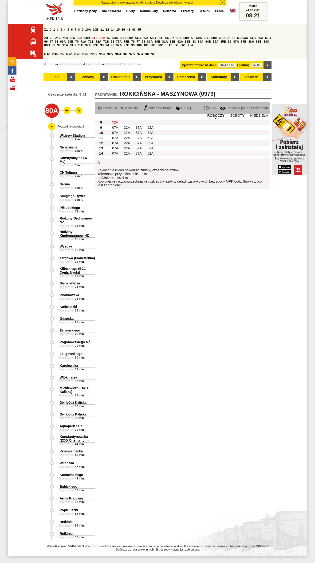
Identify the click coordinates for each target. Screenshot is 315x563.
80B (157, 41)
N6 (125, 54)
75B (126, 41)
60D (221, 38)
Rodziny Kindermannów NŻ (74, 233)
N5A (109, 54)
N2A (69, 54)
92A (88, 45)
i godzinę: (243, 65)
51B (102, 38)
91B (72, 45)
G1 (176, 45)
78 (143, 41)
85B (223, 41)
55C (160, 38)
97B (126, 45)
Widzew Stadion (72, 135)
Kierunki (129, 108)
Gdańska (67, 318)
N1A (47, 54)
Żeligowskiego (71, 354)
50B (87, 38)
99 (133, 45)
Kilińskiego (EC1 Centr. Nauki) (73, 270)
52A (115, 122)
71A (83, 41)
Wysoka (66, 246)
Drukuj (183, 108)
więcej (189, 2)
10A (88, 29)
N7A (132, 54)
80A (150, 41)
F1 (171, 45)
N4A (94, 54)
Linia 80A (93, 64)
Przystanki (153, 77)
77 (138, 41)
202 (160, 45)
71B (91, 41)
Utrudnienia (120, 77)
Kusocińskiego (71, 475)
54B (138, 38)
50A (80, 38)
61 (228, 38)
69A (63, 41)
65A (260, 38)
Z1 (46, 29)
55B (153, 38)
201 (153, 45)
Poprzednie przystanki (71, 126)
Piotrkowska (69, 295)
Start (49, 64)
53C (123, 38)
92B (95, 45)
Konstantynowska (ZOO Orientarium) (74, 438)
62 (233, 38)
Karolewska (69, 365)
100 (139, 45)
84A (200, 41)
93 (102, 45)
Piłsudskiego (70, 208)
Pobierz (251, 77)
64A (245, 38)
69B (70, 41)
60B (206, 38)
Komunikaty (149, 11)
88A (251, 41)
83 (194, 41)
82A (180, 41)
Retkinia (66, 522)
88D (47, 45)
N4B (101, 54)
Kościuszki (68, 307)
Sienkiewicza (70, 283)
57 (172, 38)
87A (236, 41)
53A (115, 38)
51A (95, 38)
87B (243, 41)
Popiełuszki (69, 510)
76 (133, 41)
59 (192, 38)
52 (108, 38)
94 (107, 45)
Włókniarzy (68, 377)
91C (80, 45)
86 (230, 41)
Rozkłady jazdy (70, 64)
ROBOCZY (215, 115)
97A (119, 45)
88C (266, 41)
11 (102, 29)
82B (187, 41)
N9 (152, 54)
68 (56, 41)
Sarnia (65, 184)
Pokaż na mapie (158, 108)
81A (165, 41)
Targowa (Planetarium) (77, 258)
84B (208, 41)
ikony (210, 108)
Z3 (46, 38)
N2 (62, 54)
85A (215, 41)
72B (106, 41)
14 (112, 29)
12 (107, 29)
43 (134, 29)
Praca (219, 11)
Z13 (65, 38)
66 (46, 41)
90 (59, 45)
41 (128, 29)
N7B (140, 54)
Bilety (130, 11)
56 (167, 38)
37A (139, 127)
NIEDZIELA (259, 115)
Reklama (169, 11)
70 (77, 41)
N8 (147, 54)
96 (112, 45)
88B (259, 41)
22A (127, 127)
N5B (118, 54)
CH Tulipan (68, 172)
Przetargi (187, 11)
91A (65, 45)
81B (172, 41)
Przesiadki (107, 108)
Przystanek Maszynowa (123, 64)
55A (145, 38)
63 (238, 38)
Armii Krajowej (71, 498)
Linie (55, 77)
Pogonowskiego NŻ (75, 342)
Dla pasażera (111, 11)
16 (123, 29)
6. (166, 45)
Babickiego (68, 486)
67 (51, 41)
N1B (55, 54)
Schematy (219, 77)
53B (130, 38)
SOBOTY (237, 115)
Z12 (58, 38)
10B (95, 29)
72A (98, 41)
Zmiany (88, 77)
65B (268, 38)
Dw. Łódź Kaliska (73, 402)
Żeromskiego (70, 330)
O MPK (205, 11)
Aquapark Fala (71, 426)
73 (112, 41)
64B (253, 38)
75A (119, 41)
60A (199, 38)
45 (139, 29)
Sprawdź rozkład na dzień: (199, 65)
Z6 (51, 38)
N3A (77, 54)
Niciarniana (68, 147)
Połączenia (186, 77)
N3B (85, 54)
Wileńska (67, 463)
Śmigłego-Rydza (72, 196)
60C (214, 38)
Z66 (72, 38)
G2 (183, 45)
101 (146, 45)
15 (118, 29)
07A (115, 127)
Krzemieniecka (71, 451)
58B (186, 38)
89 (53, 45)
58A (178, 38)
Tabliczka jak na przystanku (244, 108)
